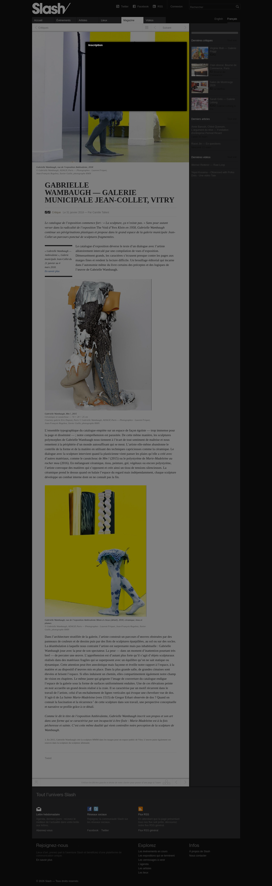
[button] (183, 45)
